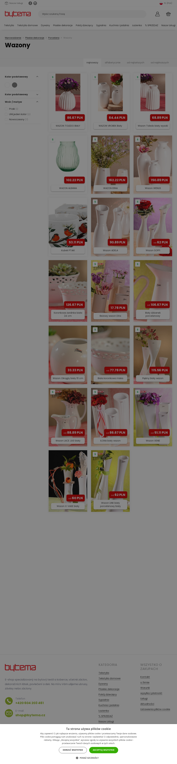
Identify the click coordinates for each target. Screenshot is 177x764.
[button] (88, 758)
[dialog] (88, 382)
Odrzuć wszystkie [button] (73, 750)
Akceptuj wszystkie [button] (103, 750)
